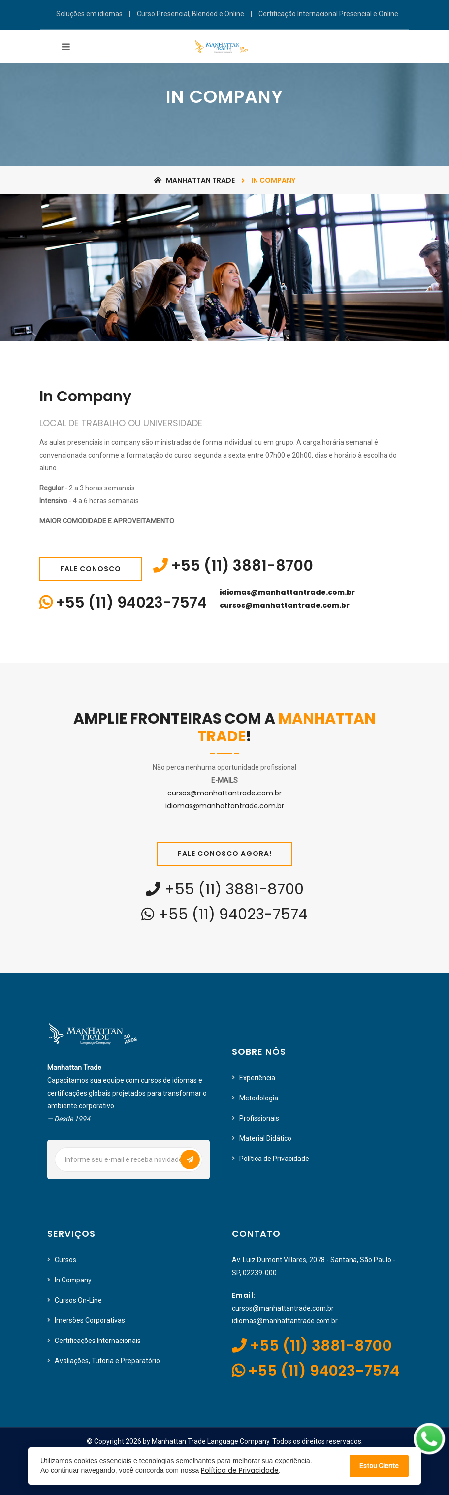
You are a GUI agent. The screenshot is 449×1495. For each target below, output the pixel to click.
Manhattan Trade (194, 180)
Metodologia (258, 1098)
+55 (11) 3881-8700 (242, 565)
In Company (73, 1280)
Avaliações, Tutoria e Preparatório (107, 1361)
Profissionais (259, 1118)
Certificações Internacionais (98, 1340)
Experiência (257, 1078)
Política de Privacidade (274, 1158)
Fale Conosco (90, 569)
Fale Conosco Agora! (225, 853)
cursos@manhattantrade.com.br (285, 605)
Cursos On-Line (78, 1300)
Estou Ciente (379, 1466)
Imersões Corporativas (90, 1320)
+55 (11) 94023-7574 (131, 602)
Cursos (65, 1260)
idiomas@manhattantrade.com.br (287, 592)
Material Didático (265, 1138)
